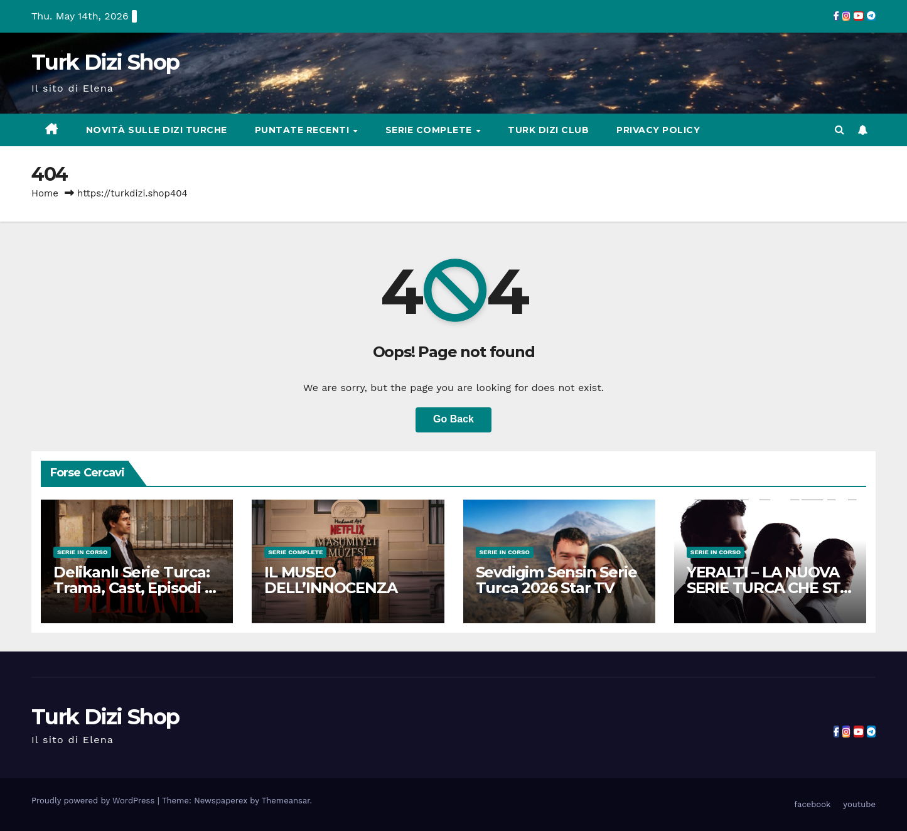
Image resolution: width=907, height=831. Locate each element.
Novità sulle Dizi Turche (156, 130)
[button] (839, 130)
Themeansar (286, 800)
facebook (812, 804)
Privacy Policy (658, 130)
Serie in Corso (82, 552)
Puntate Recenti (303, 130)
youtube (859, 804)
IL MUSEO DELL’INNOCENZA (330, 580)
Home (44, 193)
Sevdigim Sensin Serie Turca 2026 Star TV (556, 580)
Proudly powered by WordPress (94, 800)
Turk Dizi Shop (105, 62)
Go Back (453, 419)
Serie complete (430, 130)
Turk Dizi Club (548, 130)
